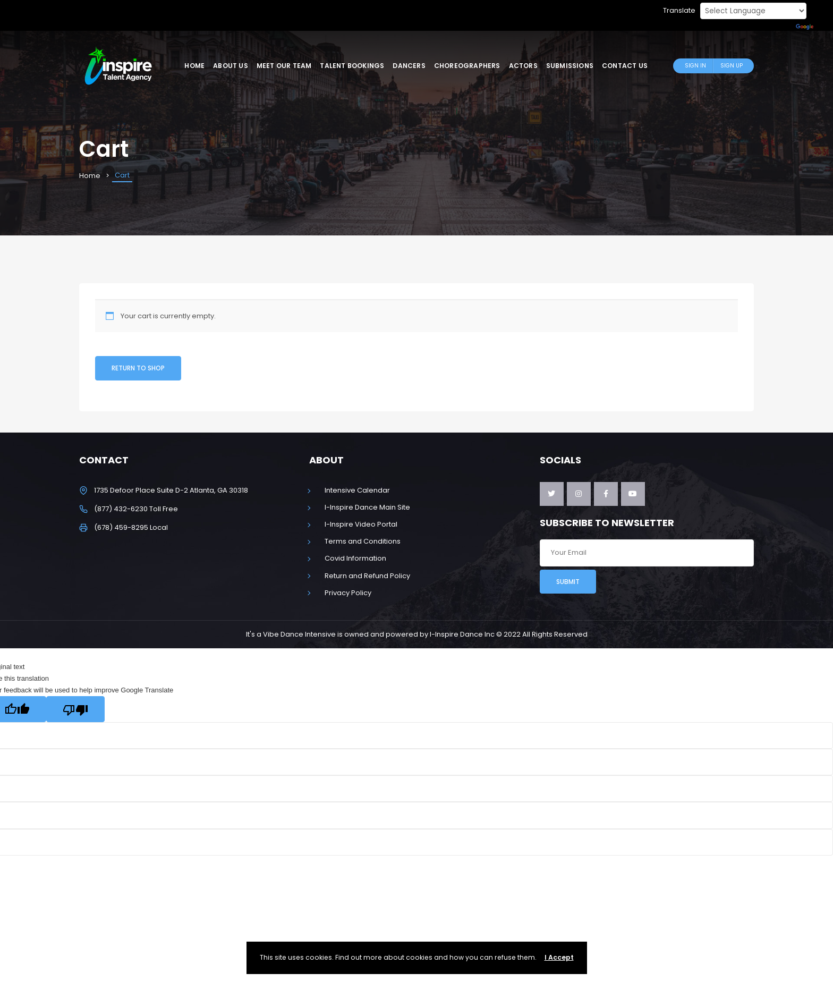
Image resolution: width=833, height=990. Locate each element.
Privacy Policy (348, 593)
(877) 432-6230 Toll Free (136, 509)
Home (194, 65)
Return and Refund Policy (367, 576)
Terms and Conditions (363, 541)
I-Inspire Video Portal (361, 524)
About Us (230, 65)
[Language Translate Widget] (753, 11)
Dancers (409, 65)
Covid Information (355, 558)
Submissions (569, 65)
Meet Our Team (284, 65)
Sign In (695, 65)
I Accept (559, 957)
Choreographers (467, 65)
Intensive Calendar (357, 490)
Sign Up (731, 65)
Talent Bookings (352, 65)
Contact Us (625, 65)
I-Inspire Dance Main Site (367, 507)
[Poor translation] (75, 709)
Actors (523, 65)
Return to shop (138, 368)
